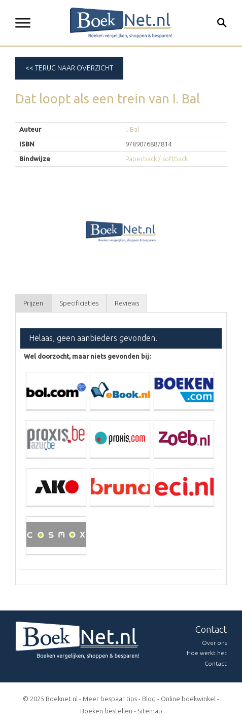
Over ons (214, 642)
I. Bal (132, 129)
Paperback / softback (156, 158)
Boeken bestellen (106, 710)
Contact (215, 663)
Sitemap (149, 710)
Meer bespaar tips (110, 698)
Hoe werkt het (207, 652)
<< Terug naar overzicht (69, 68)
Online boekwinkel (188, 698)
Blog (149, 698)
